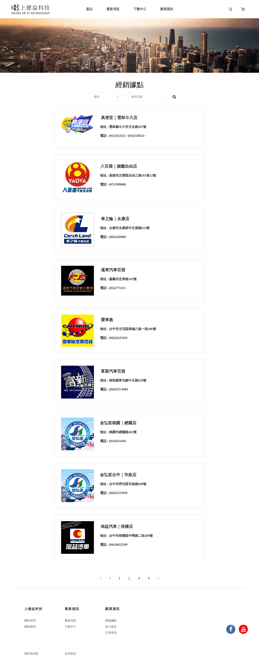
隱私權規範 (31, 653)
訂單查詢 (111, 633)
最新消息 (112, 9)
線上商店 (111, 627)
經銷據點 (111, 620)
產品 (89, 9)
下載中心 (139, 9)
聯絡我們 (30, 627)
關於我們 (30, 620)
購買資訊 (166, 9)
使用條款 (70, 653)
